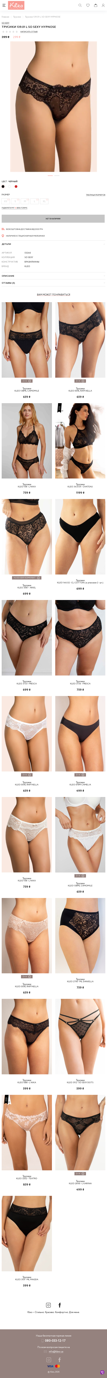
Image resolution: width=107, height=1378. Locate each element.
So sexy (5, 23)
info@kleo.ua (56, 1351)
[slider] (10, 31)
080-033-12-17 (55, 1341)
